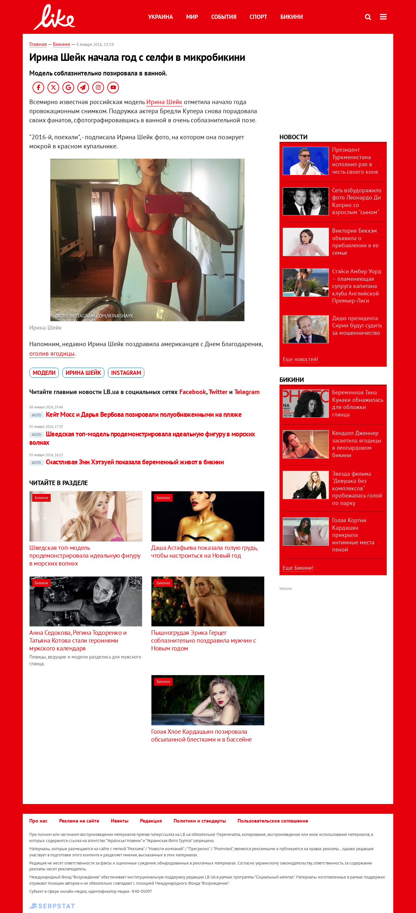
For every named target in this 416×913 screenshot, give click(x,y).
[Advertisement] (83, 720)
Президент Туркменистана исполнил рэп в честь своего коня (355, 160)
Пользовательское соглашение (273, 820)
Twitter (218, 392)
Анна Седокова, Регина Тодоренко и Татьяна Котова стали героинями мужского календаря (78, 640)
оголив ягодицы (51, 353)
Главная (38, 44)
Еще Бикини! (298, 567)
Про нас (38, 820)
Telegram (247, 392)
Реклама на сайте (79, 820)
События (223, 16)
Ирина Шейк (164, 102)
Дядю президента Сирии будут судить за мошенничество (357, 325)
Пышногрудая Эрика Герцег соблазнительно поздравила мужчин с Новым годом (203, 640)
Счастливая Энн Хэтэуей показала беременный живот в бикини (126, 461)
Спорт (258, 16)
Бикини (291, 16)
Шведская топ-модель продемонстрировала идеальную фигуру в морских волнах (142, 438)
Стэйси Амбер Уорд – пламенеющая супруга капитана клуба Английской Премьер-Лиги (356, 285)
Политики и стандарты (200, 820)
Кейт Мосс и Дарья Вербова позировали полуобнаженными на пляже (135, 414)
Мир (192, 16)
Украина (160, 16)
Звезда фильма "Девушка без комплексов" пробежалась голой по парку (357, 488)
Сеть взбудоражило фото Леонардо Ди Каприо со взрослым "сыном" (357, 201)
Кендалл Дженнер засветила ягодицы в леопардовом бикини (356, 444)
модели (44, 372)
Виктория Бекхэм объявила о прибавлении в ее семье (355, 241)
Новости (293, 137)
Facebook (192, 392)
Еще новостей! (300, 359)
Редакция (151, 820)
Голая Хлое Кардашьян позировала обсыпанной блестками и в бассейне (201, 735)
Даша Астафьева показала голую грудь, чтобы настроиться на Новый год (204, 551)
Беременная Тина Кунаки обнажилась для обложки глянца (357, 403)
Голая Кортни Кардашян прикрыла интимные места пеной (353, 534)
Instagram (126, 372)
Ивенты (119, 820)
